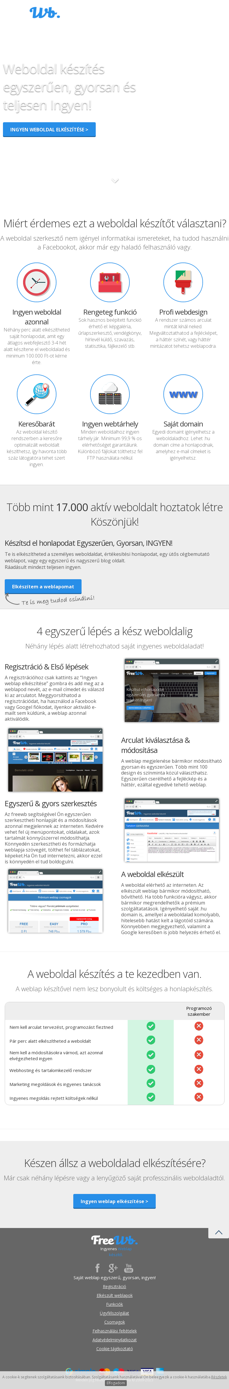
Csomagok (114, 1322)
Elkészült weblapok (115, 1295)
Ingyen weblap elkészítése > (114, 1201)
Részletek (219, 1377)
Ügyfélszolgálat (114, 1313)
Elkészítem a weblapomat (43, 586)
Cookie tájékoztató (114, 1348)
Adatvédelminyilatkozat (114, 1340)
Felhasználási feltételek (114, 1331)
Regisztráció (114, 1286)
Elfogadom (116, 1382)
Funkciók (114, 1304)
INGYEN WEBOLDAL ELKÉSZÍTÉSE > (49, 129)
